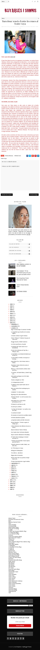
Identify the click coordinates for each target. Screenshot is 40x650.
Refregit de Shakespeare (17, 450)
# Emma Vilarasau (9, 155)
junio (12, 468)
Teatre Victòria (11, 586)
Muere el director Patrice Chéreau (19, 429)
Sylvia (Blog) (11, 570)
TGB (9, 592)
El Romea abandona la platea (18, 417)
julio (12, 467)
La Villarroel (11, 549)
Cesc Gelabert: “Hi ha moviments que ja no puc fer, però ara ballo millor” (24, 272)
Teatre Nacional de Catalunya (15, 581)
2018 (11, 313)
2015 (11, 319)
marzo (13, 474)
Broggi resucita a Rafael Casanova (19, 341)
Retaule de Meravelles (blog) (15, 560)
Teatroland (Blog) (12, 588)
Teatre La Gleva (12, 577)
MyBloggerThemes (27, 646)
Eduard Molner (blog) (13, 527)
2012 (11, 480)
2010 (11, 483)
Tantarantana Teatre (13, 571)
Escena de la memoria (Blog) (15, 536)
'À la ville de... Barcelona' (17, 453)
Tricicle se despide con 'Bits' (17, 380)
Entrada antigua (34, 194)
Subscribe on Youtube (20, 250)
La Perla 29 (11, 548)
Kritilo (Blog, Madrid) (13, 544)
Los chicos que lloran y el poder (18, 344)
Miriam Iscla (22, 26)
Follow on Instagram (20, 254)
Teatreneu (10, 587)
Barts (9, 520)
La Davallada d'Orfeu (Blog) (14, 547)
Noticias (28, 26)
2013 (11, 322)
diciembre (14, 324)
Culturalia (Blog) (12, 526)
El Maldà (10, 530)
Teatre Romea (11, 584)
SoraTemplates (17, 646)
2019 (11, 311)
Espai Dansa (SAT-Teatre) (14, 537)
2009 (11, 485)
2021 (11, 308)
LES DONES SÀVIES (22, 291)
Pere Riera (32, 26)
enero (13, 478)
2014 (11, 320)
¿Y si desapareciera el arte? (17, 382)
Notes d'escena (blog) (13, 553)
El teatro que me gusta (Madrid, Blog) (17, 531)
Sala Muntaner (11, 566)
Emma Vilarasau (16, 26)
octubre (13, 328)
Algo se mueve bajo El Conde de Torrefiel (21, 329)
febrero (13, 476)
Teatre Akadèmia (12, 574)
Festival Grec (11, 539)
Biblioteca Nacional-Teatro (14, 522)
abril (12, 472)
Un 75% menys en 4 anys (17, 448)
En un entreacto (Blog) (13, 533)
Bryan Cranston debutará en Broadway (20, 434)
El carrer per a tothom (16, 406)
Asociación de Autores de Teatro (16, 519)
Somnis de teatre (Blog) (14, 569)
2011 (11, 481)
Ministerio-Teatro (12, 552)
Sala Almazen (11, 562)
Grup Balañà (11, 543)
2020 (11, 309)
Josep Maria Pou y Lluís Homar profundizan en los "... (18, 401)
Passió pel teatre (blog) (13, 554)
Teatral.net (11, 573)
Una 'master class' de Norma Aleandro (20, 432)
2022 (11, 306)
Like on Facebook (20, 247)
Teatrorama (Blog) (12, 590)
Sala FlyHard (11, 565)
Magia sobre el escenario (17, 455)
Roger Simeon (11, 561)
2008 (11, 487)
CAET (9, 523)
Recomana (10, 558)
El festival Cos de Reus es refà (18, 404)
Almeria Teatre (11, 518)
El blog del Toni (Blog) (13, 528)
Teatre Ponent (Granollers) (14, 583)
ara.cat (13, 57)
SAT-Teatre (11, 568)
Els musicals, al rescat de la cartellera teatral (21, 415)
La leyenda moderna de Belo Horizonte (20, 420)
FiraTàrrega (11, 540)
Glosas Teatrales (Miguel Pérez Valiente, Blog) (19, 541)
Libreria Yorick (11, 550)
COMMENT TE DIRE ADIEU (17, 392)
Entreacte (10, 535)
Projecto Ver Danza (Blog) (14, 557)
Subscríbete (20, 625)
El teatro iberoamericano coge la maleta (20, 461)
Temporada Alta (12, 591)
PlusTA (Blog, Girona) (13, 556)
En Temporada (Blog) (13, 532)
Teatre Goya (11, 575)
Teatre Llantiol (11, 578)
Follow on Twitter (20, 244)
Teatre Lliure (11, 579)
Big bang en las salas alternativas (19, 394)
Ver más (28, 234)
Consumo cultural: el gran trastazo (19, 335)
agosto (13, 465)
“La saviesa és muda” (16, 412)
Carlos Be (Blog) (12, 524)
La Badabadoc (11, 545)
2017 (11, 315)
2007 (11, 489)
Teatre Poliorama (12, 582)
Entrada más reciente (7, 194)
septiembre (14, 463)
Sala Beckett (11, 564)
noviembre (14, 326)
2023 (11, 304)
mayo (13, 470)
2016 (11, 317)
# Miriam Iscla (17, 155)
